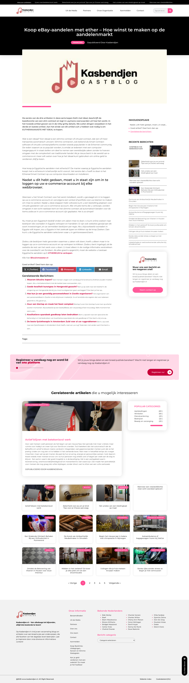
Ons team (74, 633)
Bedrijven (138, 419)
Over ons (73, 629)
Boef (104, 617)
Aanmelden (125, 10)
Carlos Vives (107, 627)
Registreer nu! (158, 372)
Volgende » (115, 583)
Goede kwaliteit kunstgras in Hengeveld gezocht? (52, 286)
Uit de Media (71, 10)
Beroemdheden (76, 616)
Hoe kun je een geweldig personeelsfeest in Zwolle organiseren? (60, 293)
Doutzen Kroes (160, 622)
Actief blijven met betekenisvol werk (45, 2)
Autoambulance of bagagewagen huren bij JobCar (146, 213)
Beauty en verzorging (143, 421)
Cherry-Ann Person (135, 620)
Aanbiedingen (140, 411)
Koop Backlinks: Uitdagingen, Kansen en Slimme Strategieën (77, 649)
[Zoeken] (170, 10)
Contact (140, 10)
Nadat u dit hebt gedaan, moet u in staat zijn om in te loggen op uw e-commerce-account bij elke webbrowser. (148, 125)
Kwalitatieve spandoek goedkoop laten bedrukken (52, 314)
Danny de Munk (134, 627)
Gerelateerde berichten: (141, 131)
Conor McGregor (134, 622)
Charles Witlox (134, 617)
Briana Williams (108, 622)
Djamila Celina (160, 617)
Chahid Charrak (108, 629)
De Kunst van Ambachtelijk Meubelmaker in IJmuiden (146, 200)
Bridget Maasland (109, 624)
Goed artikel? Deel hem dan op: (144, 128)
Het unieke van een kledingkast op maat (131, 2)
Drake (156, 624)
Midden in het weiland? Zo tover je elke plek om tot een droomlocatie (147, 226)
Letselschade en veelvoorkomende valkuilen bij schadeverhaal (147, 243)
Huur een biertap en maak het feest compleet (50, 304)
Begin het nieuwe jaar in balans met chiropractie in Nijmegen (143, 207)
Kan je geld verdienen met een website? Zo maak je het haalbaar (77, 661)
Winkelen (138, 414)
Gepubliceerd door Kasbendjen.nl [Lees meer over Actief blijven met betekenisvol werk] (44, 469)
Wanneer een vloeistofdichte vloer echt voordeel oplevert (144, 181)
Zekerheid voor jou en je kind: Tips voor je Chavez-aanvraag (87, 2)
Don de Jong (159, 620)
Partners (87, 10)
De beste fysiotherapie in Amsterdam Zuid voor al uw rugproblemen (62, 321)
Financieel (78, 42)
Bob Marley (106, 615)
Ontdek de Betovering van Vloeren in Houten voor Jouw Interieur (146, 219)
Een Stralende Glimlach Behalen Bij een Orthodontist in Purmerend (152, 190)
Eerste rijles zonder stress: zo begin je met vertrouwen (145, 237)
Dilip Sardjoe (159, 615)
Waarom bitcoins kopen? (39, 280)
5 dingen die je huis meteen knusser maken (146, 231)
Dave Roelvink (133, 629)
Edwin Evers (159, 627)
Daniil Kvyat (133, 624)
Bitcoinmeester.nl (39, 258)
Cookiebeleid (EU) (163, 679)
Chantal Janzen (134, 615)
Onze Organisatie (105, 10)
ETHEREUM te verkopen (60, 253)
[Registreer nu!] (169, 372)
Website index (145, 679)
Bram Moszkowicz (109, 620)
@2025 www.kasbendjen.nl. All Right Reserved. (35, 679)
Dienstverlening (141, 416)
